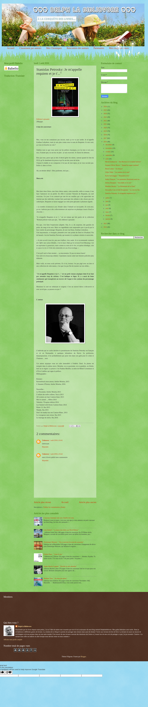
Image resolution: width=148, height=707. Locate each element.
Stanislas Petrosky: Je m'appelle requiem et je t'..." (121, 193)
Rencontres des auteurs (78, 48)
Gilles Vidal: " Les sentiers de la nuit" (117, 172)
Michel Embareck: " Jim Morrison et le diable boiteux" (123, 162)
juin (107, 201)
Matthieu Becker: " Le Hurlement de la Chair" (120, 186)
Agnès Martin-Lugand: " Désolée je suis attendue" (60, 566)
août (107, 159)
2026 (105, 106)
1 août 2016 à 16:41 (56, 440)
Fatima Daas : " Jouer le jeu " (53, 554)
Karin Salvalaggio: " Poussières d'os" (117, 176)
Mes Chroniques (54, 48)
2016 (105, 142)
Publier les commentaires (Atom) (54, 507)
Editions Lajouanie (42, 119)
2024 (105, 113)
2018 (105, 135)
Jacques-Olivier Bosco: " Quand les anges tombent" (122, 165)
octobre (108, 152)
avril (107, 208)
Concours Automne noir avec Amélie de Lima (59, 518)
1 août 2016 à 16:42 (56, 454)
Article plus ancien (87, 502)
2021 (105, 124)
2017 (105, 138)
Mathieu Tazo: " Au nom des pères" (55, 578)
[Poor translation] (8, 672)
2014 (105, 227)
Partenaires (99, 48)
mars (107, 212)
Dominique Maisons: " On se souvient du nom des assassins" (64, 542)
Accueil (10, 48)
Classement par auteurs (30, 48)
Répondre (45, 447)
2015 (105, 223)
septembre (109, 155)
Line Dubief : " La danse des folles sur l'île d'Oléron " (61, 530)
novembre (109, 148)
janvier (108, 219)
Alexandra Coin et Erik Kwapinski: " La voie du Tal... (123, 190)
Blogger (83, 656)
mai (107, 205)
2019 (105, 131)
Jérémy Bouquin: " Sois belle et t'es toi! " (118, 183)
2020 (105, 128)
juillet (108, 198)
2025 (105, 110)
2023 (105, 117)
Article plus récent (42, 502)
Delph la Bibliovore (24, 626)
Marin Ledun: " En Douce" (114, 169)
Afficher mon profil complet (13, 640)
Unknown (45, 440)
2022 (105, 121)
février (108, 215)
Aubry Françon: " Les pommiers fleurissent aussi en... (123, 179)
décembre (109, 145)
